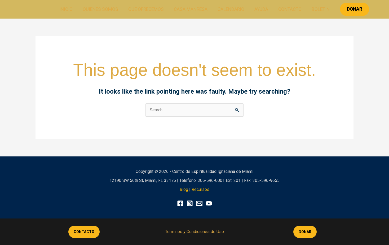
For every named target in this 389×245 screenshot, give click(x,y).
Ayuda (260, 9)
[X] (199, 203)
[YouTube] (209, 203)
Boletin (318, 9)
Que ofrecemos (147, 9)
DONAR (305, 232)
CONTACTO (84, 232)
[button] (351, 9)
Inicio (68, 9)
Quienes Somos (102, 9)
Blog (184, 189)
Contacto (288, 9)
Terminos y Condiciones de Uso (194, 231)
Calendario (230, 9)
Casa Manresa (191, 9)
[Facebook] (180, 203)
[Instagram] (190, 203)
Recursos (200, 189)
